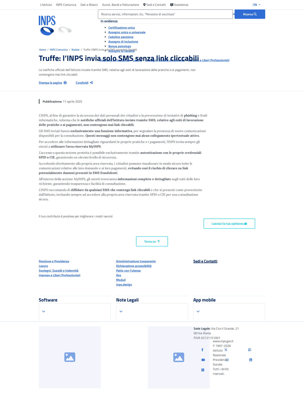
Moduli (121, 279)
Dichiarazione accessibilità (133, 265)
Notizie (75, 50)
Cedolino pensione (120, 37)
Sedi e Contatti (154, 4)
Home (43, 50)
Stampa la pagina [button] (53, 82)
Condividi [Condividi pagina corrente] (84, 82)
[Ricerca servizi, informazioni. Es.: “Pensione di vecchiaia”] (165, 14)
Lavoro (43, 265)
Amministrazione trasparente (136, 261)
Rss (118, 275)
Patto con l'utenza (128, 270)
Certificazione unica (121, 27)
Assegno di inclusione (123, 41)
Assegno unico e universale (126, 32)
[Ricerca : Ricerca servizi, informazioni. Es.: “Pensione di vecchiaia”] (250, 14)
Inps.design (124, 284)
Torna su (152, 241)
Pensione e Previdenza (54, 261)
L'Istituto (46, 4)
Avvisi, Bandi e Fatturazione (120, 4)
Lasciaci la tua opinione (229, 223)
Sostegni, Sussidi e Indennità (58, 270)
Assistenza (179, 4)
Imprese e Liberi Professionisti (59, 275)
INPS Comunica (66, 4)
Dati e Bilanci (89, 4)
